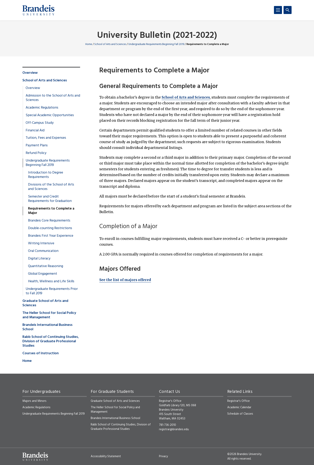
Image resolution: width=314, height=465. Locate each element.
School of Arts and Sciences (110, 44)
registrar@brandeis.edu (174, 429)
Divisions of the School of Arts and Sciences (51, 187)
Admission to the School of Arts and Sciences (53, 98)
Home (88, 44)
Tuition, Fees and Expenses (46, 138)
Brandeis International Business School (47, 327)
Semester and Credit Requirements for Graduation (50, 199)
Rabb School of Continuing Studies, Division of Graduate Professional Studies (50, 341)
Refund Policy (36, 153)
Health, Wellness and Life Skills (51, 281)
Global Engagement (42, 274)
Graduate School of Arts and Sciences (45, 303)
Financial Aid (35, 130)
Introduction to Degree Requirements (45, 175)
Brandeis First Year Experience (50, 236)
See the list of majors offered (125, 280)
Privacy (163, 456)
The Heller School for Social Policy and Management (49, 315)
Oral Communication (43, 251)
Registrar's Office (238, 401)
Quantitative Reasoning (45, 266)
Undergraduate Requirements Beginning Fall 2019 (156, 44)
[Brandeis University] (38, 10)
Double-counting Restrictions (50, 228)
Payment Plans (37, 145)
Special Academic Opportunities (50, 115)
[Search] (288, 10)
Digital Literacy (39, 258)
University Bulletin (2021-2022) (157, 36)
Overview (30, 73)
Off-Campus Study (40, 123)
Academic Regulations (42, 108)
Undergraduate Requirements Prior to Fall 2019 (52, 291)
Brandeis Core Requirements (49, 221)
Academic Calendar (239, 407)
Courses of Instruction (40, 353)
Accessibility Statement (106, 456)
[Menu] (278, 10)
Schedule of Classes (240, 413)
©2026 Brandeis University (244, 454)
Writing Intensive (41, 243)
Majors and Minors (34, 401)
